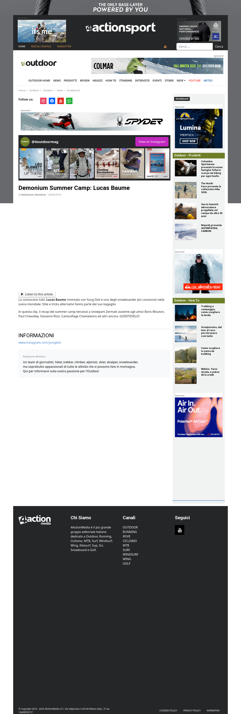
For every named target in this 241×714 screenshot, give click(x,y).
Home (21, 46)
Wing (127, 559)
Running (130, 532)
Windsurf (130, 554)
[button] (31, 163)
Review (85, 80)
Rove (126, 536)
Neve (180, 80)
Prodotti (70, 80)
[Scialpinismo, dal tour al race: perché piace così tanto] (186, 334)
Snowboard (73, 90)
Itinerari (125, 80)
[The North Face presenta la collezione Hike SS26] (186, 190)
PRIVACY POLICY (192, 710)
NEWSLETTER (64, 46)
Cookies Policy (168, 710)
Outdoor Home (39, 80)
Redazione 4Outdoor (33, 194)
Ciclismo (130, 541)
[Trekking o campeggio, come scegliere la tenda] (186, 313)
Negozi (98, 80)
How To (111, 80)
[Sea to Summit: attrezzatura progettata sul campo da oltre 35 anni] (186, 211)
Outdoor (34, 90)
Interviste (142, 80)
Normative (213, 710)
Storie (169, 80)
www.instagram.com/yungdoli (39, 342)
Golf (126, 563)
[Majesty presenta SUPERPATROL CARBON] (186, 232)
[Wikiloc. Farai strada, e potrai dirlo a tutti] (186, 376)
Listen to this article (37, 294)
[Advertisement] (202, 475)
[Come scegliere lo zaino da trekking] (186, 355)
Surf (126, 550)
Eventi (157, 80)
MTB (126, 545)
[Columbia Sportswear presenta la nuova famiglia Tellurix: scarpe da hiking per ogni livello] (186, 168)
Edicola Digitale (41, 46)
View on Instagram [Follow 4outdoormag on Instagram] (152, 142)
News (57, 80)
